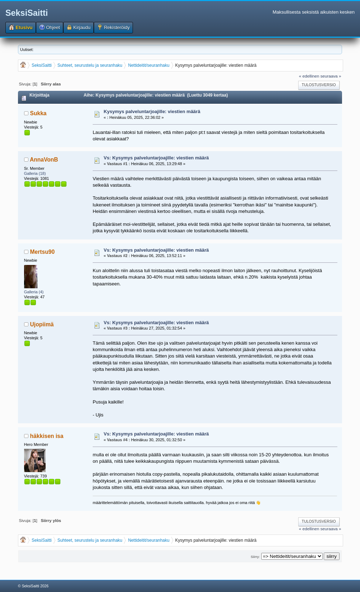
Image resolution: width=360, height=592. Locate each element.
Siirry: (255, 557)
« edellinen (309, 76)
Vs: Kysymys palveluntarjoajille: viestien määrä (156, 157)
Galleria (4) (34, 292)
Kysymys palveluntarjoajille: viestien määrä (152, 111)
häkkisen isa (47, 436)
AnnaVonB (44, 160)
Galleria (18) (35, 173)
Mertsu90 (42, 252)
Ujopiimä (42, 324)
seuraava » (330, 76)
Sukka (38, 113)
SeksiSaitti (26, 13)
